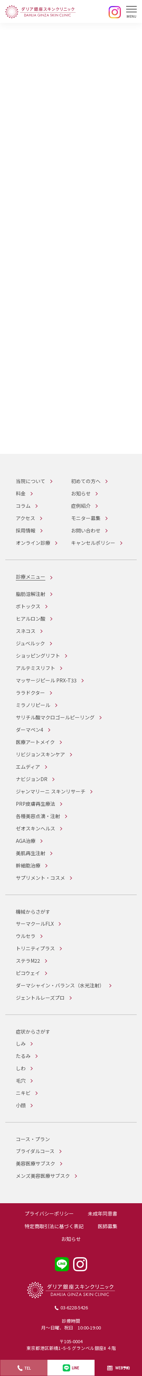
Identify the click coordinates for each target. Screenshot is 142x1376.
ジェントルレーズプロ (40, 997)
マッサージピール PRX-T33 (46, 680)
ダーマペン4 (29, 729)
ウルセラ (26, 935)
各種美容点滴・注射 (38, 816)
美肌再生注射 (30, 853)
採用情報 (26, 530)
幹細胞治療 (28, 865)
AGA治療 (26, 840)
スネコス (26, 630)
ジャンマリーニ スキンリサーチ (50, 791)
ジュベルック (30, 643)
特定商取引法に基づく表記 (54, 1226)
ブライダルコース (35, 1151)
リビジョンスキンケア (40, 754)
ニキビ (23, 1092)
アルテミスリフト (35, 667)
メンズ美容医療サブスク (43, 1175)
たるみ (23, 1055)
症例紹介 (81, 505)
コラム (23, 505)
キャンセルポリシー (93, 542)
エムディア (28, 766)
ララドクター (30, 692)
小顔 (21, 1105)
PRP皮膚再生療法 (35, 803)
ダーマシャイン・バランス (60, 985)
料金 (21, 493)
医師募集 (107, 1226)
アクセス (25, 518)
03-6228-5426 (74, 1307)
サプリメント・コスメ (40, 877)
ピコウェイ (28, 972)
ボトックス (28, 606)
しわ (21, 1068)
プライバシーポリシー (49, 1213)
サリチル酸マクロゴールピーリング (55, 717)
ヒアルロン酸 (30, 618)
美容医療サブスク (35, 1163)
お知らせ (81, 493)
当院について (30, 481)
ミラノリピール (33, 704)
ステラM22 (28, 960)
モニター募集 (86, 518)
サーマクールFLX (35, 923)
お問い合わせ (86, 530)
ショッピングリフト (38, 655)
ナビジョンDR (31, 779)
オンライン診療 (33, 542)
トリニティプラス (35, 948)
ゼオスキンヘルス (35, 828)
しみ (21, 1043)
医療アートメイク (35, 741)
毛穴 (21, 1080)
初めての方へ (86, 481)
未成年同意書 (102, 1213)
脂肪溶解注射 (30, 593)
